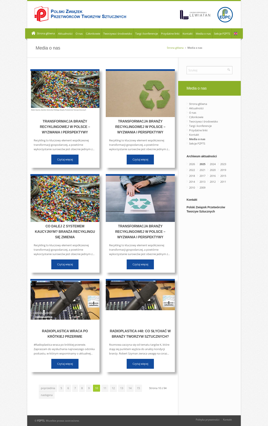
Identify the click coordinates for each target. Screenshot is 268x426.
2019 (223, 170)
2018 (192, 176)
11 (104, 388)
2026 (192, 164)
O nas (79, 33)
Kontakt (188, 33)
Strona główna (43, 33)
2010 (192, 187)
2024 (213, 164)
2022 (192, 170)
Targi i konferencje (146, 33)
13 (121, 388)
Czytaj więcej (65, 159)
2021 (202, 170)
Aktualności (65, 33)
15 (138, 388)
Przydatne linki (170, 33)
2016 (213, 176)
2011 (223, 182)
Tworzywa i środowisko (117, 33)
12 (113, 388)
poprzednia (48, 388)
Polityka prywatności (207, 419)
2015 (223, 176)
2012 (213, 182)
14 (130, 388)
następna (47, 395)
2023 (223, 164)
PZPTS (41, 420)
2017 (202, 176)
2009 (202, 187)
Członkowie (93, 33)
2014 (192, 182)
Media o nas (203, 33)
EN (235, 34)
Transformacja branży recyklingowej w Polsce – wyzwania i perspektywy (65, 127)
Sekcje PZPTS (222, 33)
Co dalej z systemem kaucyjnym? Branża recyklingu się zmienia (65, 231)
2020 (213, 170)
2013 (202, 182)
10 (96, 388)
